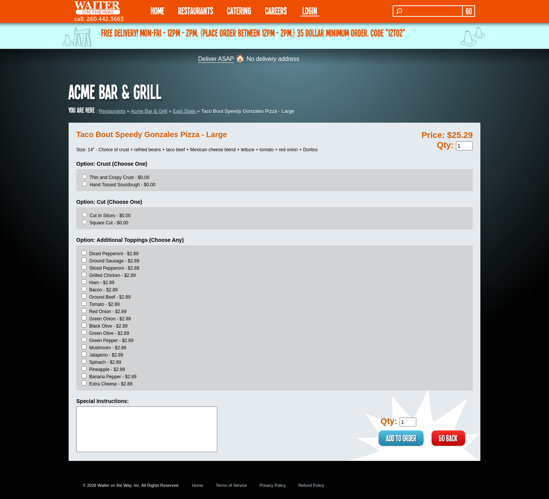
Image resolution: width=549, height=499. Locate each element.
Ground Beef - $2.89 (110, 297)
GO (469, 11)
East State (185, 111)
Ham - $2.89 (101, 282)
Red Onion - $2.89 (108, 311)
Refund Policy (311, 485)
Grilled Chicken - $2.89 (112, 275)
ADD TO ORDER (400, 438)
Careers (276, 10)
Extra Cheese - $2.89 (110, 384)
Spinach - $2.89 (105, 362)
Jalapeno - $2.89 (106, 355)
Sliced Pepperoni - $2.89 (114, 268)
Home (197, 485)
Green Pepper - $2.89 (111, 340)
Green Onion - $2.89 (110, 318)
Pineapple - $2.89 (107, 369)
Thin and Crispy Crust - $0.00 (119, 177)
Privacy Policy (273, 485)
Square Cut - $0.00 (109, 223)
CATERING (239, 10)
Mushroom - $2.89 (107, 347)
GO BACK (448, 438)
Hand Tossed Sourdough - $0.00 (123, 184)
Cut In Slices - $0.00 (110, 215)
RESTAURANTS (195, 10)
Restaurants (112, 111)
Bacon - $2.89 (103, 290)
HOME (157, 10)
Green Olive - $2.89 (109, 333)
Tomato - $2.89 (104, 304)
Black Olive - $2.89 (108, 326)
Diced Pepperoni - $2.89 (113, 253)
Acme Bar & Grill (149, 111)
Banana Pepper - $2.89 (112, 376)
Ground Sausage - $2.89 (114, 261)
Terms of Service (231, 485)
